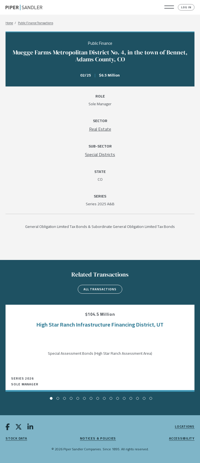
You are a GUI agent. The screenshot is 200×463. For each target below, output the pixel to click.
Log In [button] (186, 7)
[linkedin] (30, 428)
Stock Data (16, 438)
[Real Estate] (100, 129)
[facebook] (8, 428)
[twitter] (18, 428)
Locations (184, 427)
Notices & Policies (98, 438)
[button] (169, 7)
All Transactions (100, 289)
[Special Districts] (100, 154)
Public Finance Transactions (35, 23)
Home (9, 23)
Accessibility (181, 438)
